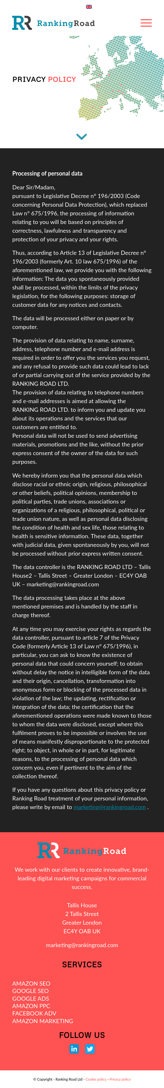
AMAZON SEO (31, 983)
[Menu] (146, 23)
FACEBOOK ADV (34, 1013)
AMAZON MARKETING (42, 1020)
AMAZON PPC (31, 1005)
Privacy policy (120, 1079)
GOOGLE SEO (30, 990)
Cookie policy (95, 1079)
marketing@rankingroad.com (109, 806)
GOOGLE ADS (30, 998)
